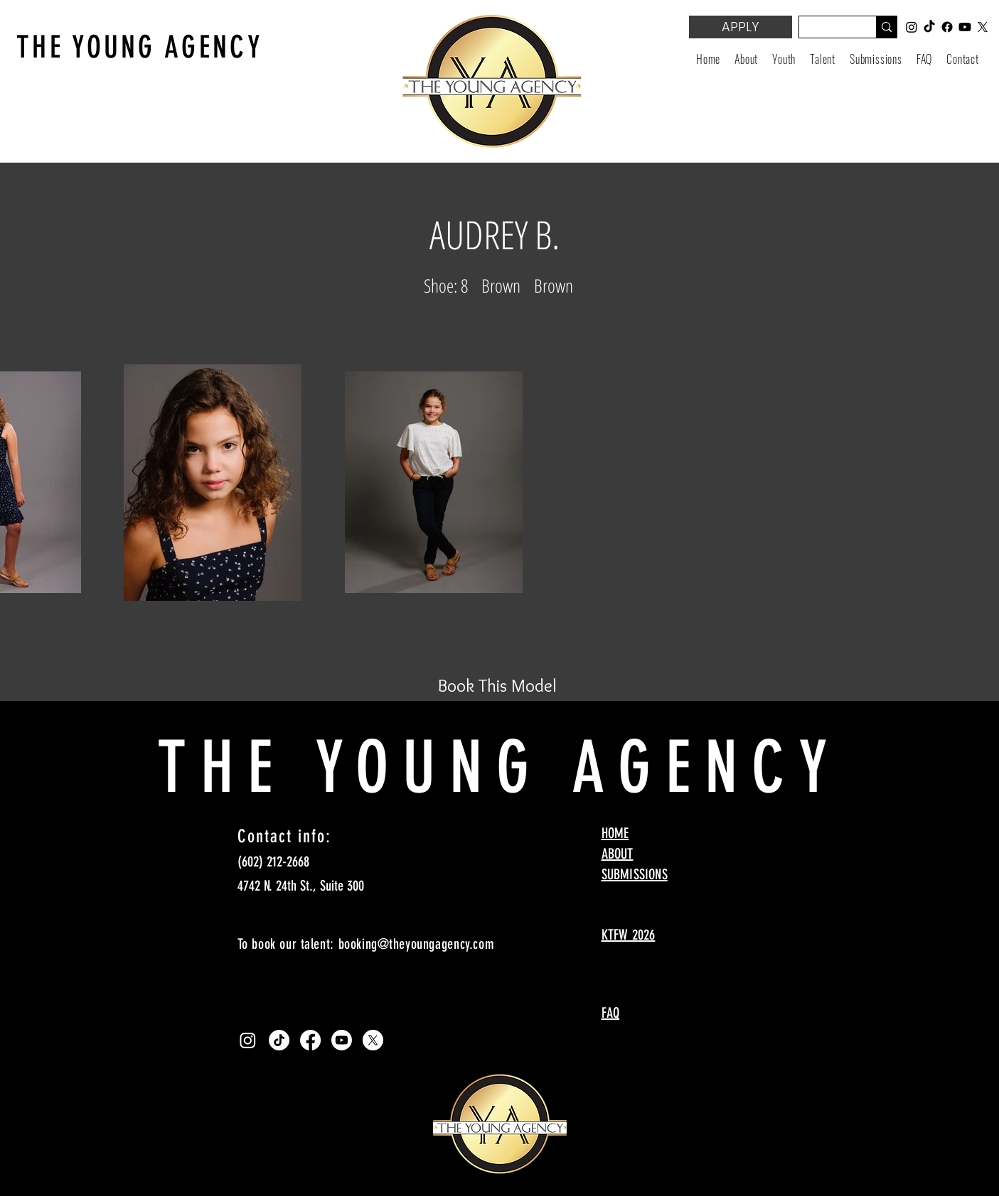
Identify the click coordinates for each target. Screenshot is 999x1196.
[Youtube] (341, 1040)
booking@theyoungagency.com (416, 943)
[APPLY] (740, 27)
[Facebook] (310, 1040)
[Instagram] (247, 1040)
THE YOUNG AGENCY (139, 47)
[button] (784, 59)
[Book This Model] (498, 685)
